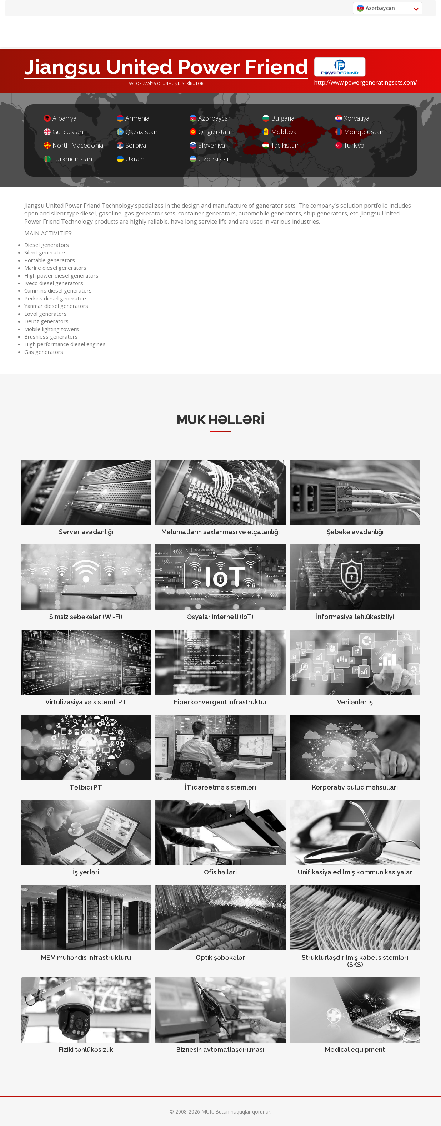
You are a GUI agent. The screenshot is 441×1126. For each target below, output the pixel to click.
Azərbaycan (211, 118)
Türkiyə (349, 145)
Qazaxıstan (137, 131)
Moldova (279, 131)
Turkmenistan (68, 159)
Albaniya (60, 118)
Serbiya (131, 145)
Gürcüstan (63, 131)
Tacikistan (280, 145)
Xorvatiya (352, 118)
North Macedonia (73, 145)
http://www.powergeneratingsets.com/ (365, 82)
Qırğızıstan (210, 131)
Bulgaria (278, 118)
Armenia (133, 118)
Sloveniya (207, 145)
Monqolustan (359, 131)
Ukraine (132, 159)
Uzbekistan (210, 159)
